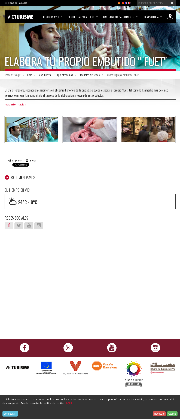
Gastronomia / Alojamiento (118, 17)
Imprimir (17, 160)
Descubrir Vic (51, 17)
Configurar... (10, 413)
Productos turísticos (89, 75)
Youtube (28, 225)
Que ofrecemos (65, 75)
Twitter (18, 225)
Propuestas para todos (81, 17)
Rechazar (159, 413)
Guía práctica (150, 17)
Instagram (38, 225)
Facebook (9, 225)
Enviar (32, 160)
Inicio (29, 75)
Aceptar (172, 413)
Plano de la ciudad (17, 2)
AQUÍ (69, 403)
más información (15, 104)
